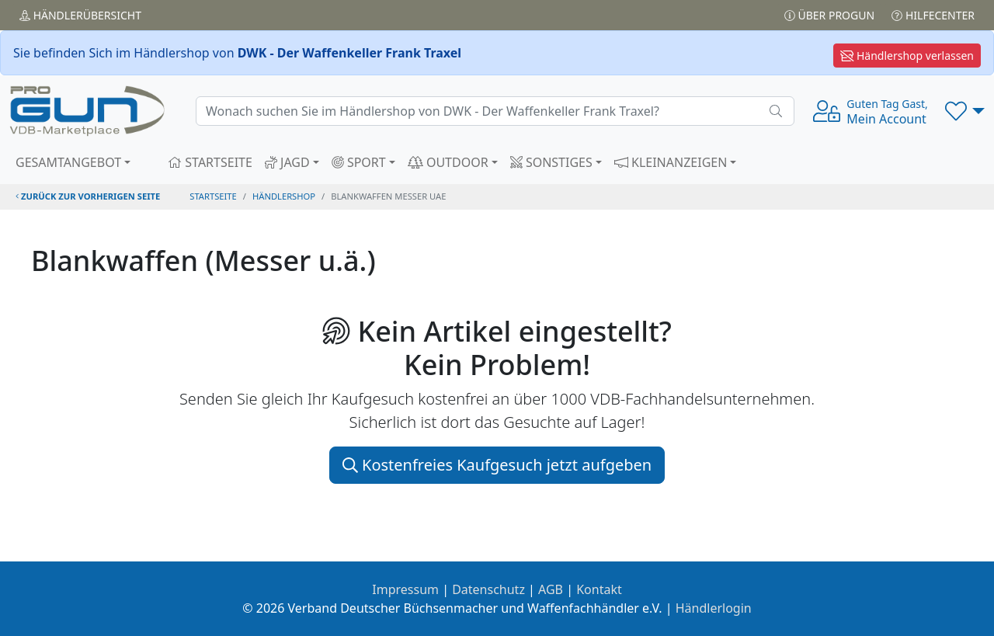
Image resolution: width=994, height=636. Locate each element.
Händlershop (283, 196)
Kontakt (599, 589)
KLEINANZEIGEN (671, 162)
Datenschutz (488, 589)
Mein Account (886, 111)
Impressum (405, 589)
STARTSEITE (210, 162)
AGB (550, 589)
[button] (965, 111)
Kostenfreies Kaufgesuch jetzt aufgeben (497, 464)
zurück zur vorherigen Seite (88, 196)
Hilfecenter (933, 15)
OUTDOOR (448, 162)
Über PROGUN (829, 15)
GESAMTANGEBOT (68, 162)
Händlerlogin (714, 608)
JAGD (287, 162)
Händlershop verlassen (907, 55)
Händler (80, 15)
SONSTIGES (551, 162)
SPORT (359, 162)
